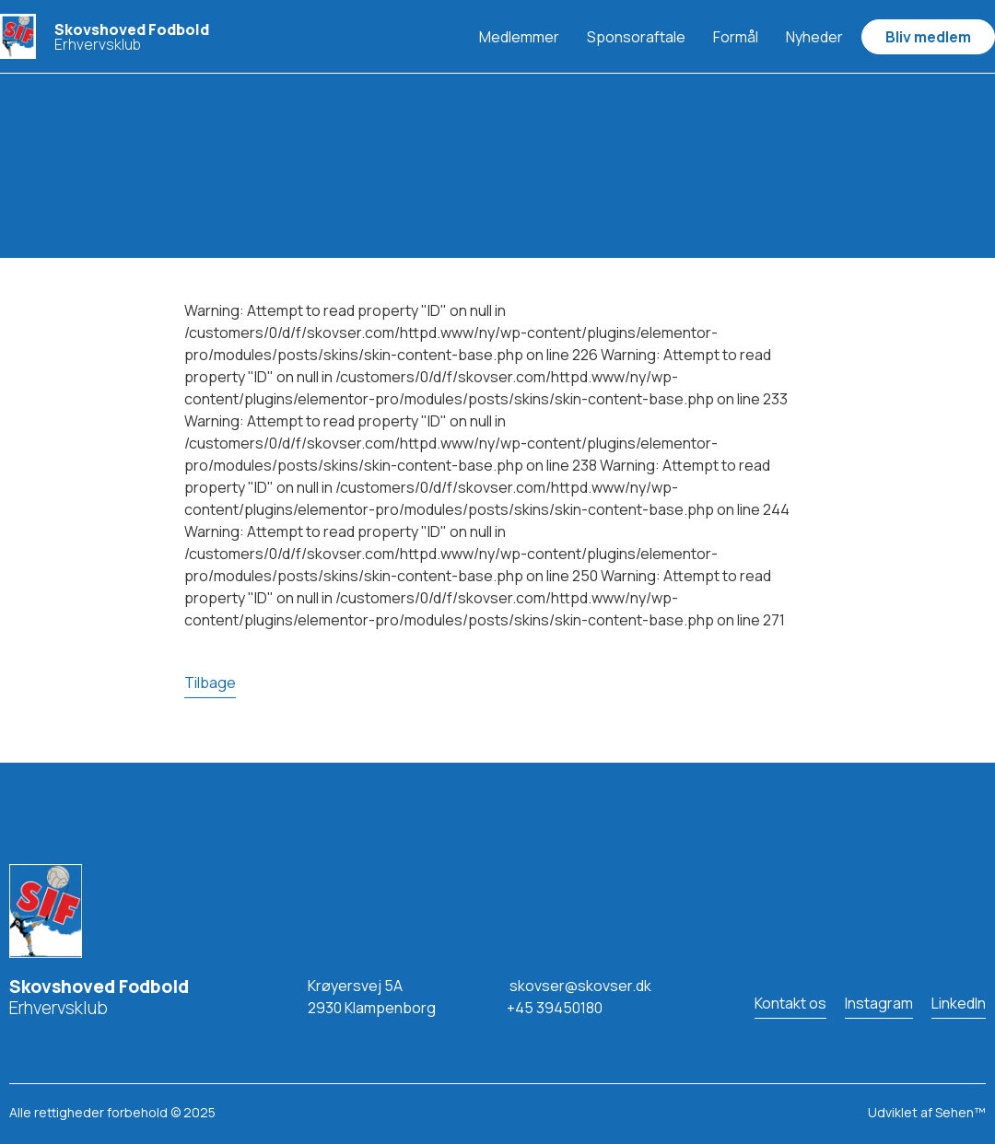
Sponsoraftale (636, 37)
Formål (735, 37)
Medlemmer (519, 37)
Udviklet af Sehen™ (927, 1112)
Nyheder (814, 37)
